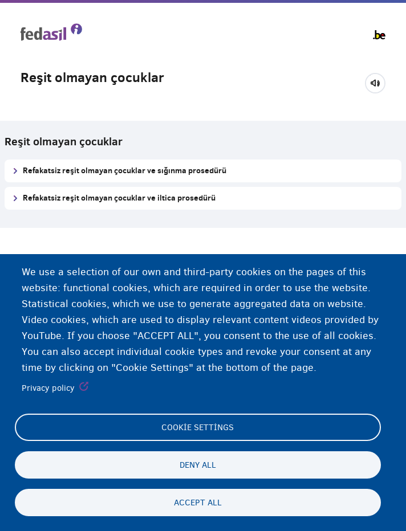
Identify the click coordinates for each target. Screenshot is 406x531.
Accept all (198, 502)
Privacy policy (48, 388)
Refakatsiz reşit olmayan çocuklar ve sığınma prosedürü (124, 170)
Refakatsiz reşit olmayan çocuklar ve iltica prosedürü (119, 197)
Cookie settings (197, 427)
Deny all (198, 465)
